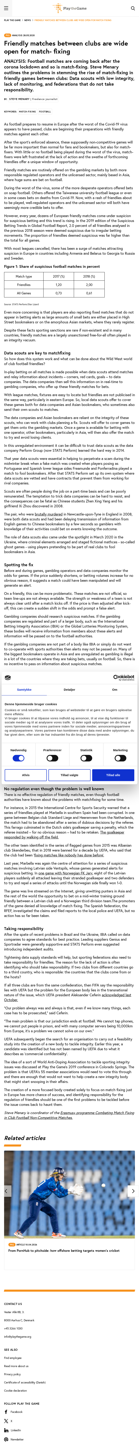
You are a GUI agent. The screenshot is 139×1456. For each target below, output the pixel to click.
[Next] (133, 1191)
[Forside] (69, 8)
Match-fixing (27, 111)
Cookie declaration (15, 1390)
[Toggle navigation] (6, 8)
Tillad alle (113, 775)
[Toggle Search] (133, 8)
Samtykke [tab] (24, 689)
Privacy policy (12, 1374)
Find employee (12, 1358)
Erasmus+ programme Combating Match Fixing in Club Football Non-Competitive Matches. (69, 1115)
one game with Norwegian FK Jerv (65, 873)
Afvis (26, 775)
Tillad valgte (69, 775)
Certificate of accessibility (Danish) (25, 1382)
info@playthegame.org (17, 1336)
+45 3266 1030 (13, 1328)
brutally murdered (49, 514)
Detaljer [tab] (69, 689)
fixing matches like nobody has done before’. (69, 855)
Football (45, 111)
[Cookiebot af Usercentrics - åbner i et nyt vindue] (116, 678)
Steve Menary (33, 99)
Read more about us (16, 1366)
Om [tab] (114, 689)
